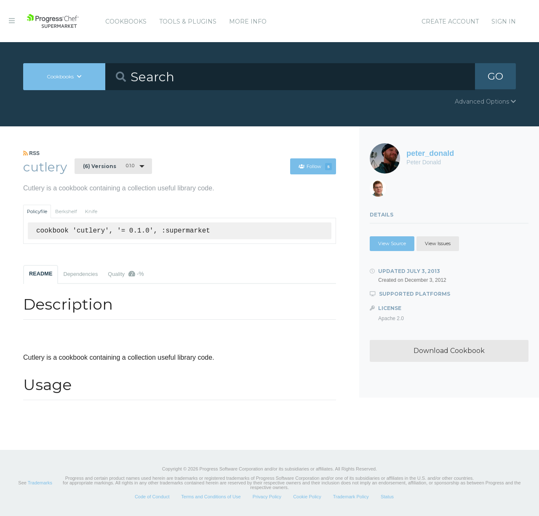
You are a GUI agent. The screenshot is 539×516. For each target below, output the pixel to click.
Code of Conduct (152, 496)
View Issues (438, 243)
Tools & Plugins (187, 21)
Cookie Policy (307, 496)
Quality (126, 273)
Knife (91, 211)
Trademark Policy (351, 496)
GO (495, 76)
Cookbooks (126, 21)
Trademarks (40, 482)
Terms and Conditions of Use (210, 496)
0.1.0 (108, 166)
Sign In (503, 21)
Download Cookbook (449, 351)
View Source (392, 243)
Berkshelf (66, 211)
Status (387, 496)
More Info (248, 21)
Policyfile (37, 211)
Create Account (450, 21)
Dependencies (80, 274)
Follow (315, 166)
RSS (31, 153)
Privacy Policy (267, 496)
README (40, 273)
